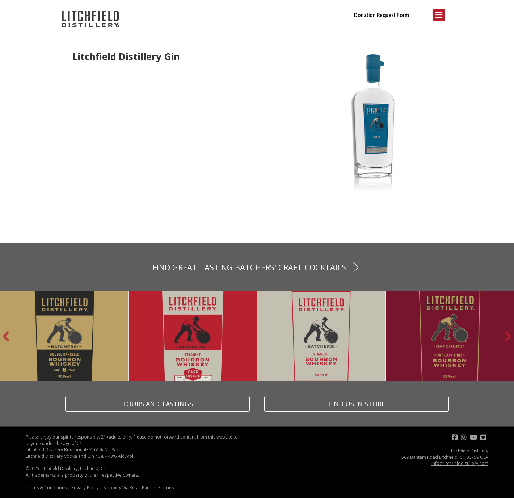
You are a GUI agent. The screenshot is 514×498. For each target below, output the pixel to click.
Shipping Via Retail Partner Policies (139, 488)
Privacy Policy (85, 488)
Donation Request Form (381, 15)
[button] (6, 336)
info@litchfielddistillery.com (459, 463)
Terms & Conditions (46, 488)
